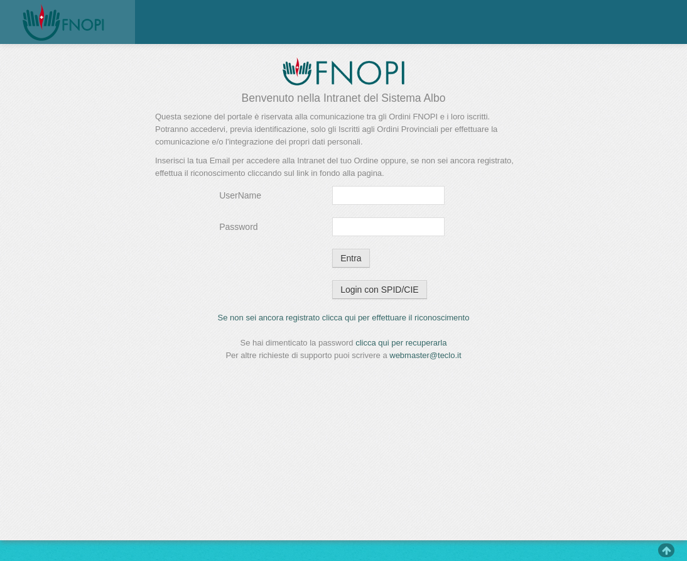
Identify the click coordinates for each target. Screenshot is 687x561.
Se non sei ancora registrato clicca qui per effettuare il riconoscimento (344, 317)
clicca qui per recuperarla (400, 342)
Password (238, 227)
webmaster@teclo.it (425, 355)
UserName (240, 195)
